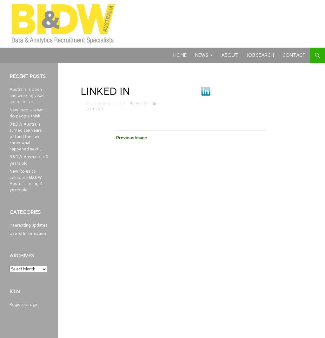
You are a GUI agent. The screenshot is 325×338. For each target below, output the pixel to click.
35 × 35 (141, 104)
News (201, 55)
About (229, 55)
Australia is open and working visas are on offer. (27, 95)
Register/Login (24, 304)
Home (180, 55)
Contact (294, 55)
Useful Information (28, 233)
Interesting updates (29, 225)
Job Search (260, 55)
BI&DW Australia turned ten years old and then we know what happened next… (26, 136)
